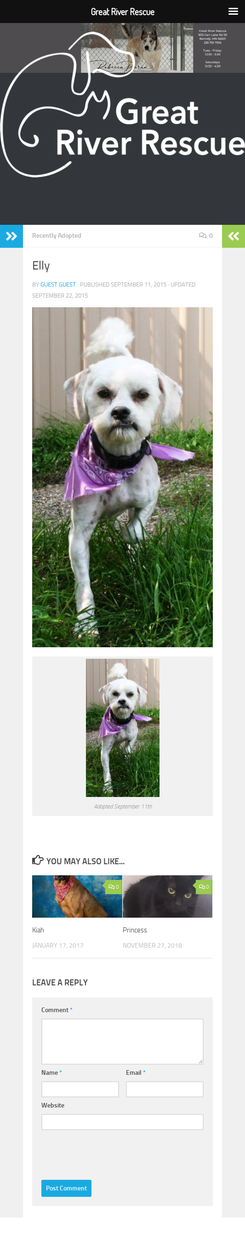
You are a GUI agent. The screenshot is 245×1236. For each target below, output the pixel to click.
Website (52, 1105)
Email (136, 1072)
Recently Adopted (56, 236)
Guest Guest (58, 284)
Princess (135, 930)
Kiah (38, 930)
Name (51, 1072)
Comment (57, 1009)
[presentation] (111, 1152)
